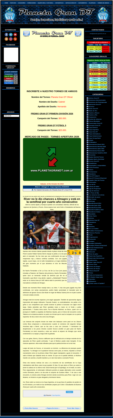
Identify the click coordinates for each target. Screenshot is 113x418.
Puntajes (13, 2)
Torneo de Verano (94, 268)
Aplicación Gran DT (95, 104)
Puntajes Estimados (95, 243)
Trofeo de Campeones (96, 275)
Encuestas (92, 155)
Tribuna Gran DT (94, 270)
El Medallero (93, 142)
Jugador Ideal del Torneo (96, 180)
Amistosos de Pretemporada (98, 102)
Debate (91, 140)
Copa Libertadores (94, 134)
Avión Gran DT (93, 108)
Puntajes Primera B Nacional (98, 245)
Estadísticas (59, 2)
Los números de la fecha (96, 195)
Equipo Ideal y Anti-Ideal (45, 2)
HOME (6, 2)
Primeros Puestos (94, 233)
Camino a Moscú (94, 113)
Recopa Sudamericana (96, 247)
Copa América (93, 127)
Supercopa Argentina (95, 256)
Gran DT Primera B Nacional (97, 178)
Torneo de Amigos (103, 2)
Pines (90, 224)
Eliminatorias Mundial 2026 (97, 146)
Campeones (92, 117)
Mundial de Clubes (94, 211)
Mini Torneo (92, 199)
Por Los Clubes (94, 228)
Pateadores (92, 222)
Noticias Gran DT (71, 2)
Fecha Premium (94, 167)
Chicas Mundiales (94, 121)
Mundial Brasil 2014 (95, 203)
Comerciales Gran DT (95, 123)
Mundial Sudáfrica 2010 (96, 209)
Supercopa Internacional (96, 258)
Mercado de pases (94, 197)
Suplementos (82, 2)
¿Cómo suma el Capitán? (97, 283)
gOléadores (92, 281)
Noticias (91, 218)
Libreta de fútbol (94, 186)
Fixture (91, 169)
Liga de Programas (95, 188)
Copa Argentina (56, 395)
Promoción (92, 239)
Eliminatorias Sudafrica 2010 (98, 153)
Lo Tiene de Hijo (94, 193)
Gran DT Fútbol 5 (94, 176)
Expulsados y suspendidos (97, 165)
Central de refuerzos (95, 119)
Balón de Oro (93, 110)
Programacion (93, 237)
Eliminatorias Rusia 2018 (96, 150)
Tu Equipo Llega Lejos (96, 277)
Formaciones (32, 2)
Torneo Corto (93, 264)
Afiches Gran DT (94, 98)
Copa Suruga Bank (95, 138)
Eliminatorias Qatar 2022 (96, 148)
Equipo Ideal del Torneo (96, 157)
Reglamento (92, 249)
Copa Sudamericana (95, 136)
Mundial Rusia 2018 (95, 207)
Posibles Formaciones (96, 230)
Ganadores (21, 2)
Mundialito (92, 214)
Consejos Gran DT (94, 125)
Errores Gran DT (94, 161)
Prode (91, 235)
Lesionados (92, 182)
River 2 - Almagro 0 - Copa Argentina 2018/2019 (52, 187)
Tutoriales (92, 279)
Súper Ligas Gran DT (95, 262)
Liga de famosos (94, 190)
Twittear (69, 392)
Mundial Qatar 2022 (95, 205)
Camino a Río (93, 115)
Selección (92, 251)
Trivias (91, 273)
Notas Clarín (93, 216)
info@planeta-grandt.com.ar (98, 33)
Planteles (92, 2)
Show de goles (93, 254)
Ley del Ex (92, 184)
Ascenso (91, 106)
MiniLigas (92, 201)
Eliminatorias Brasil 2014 (96, 144)
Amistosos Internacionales (97, 100)
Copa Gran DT (93, 131)
